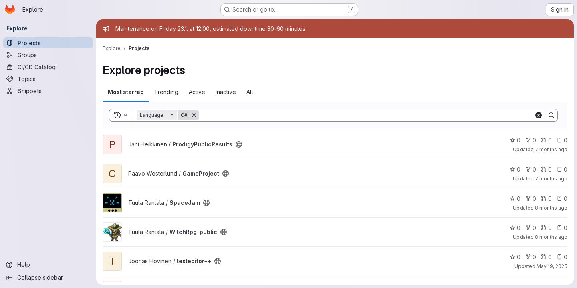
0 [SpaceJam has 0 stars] (515, 198)
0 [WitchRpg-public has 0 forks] (530, 227)
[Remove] (194, 115)
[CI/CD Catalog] (48, 66)
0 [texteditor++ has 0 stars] (515, 257)
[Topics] (48, 78)
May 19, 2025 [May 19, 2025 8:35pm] (552, 266)
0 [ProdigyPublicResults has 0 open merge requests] (546, 140)
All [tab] (249, 91)
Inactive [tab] (226, 91)
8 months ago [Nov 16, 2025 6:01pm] (551, 237)
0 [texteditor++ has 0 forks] (530, 257)
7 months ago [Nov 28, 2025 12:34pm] (551, 149)
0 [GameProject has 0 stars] (515, 169)
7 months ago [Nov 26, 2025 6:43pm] (551, 179)
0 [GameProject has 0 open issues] (562, 169)
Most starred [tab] (126, 91)
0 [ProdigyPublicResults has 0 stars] (515, 140)
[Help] (48, 264)
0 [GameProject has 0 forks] (530, 169)
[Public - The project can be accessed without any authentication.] (239, 144)
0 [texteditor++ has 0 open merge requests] (546, 257)
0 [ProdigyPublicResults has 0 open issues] (562, 140)
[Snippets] (48, 90)
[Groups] (48, 54)
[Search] (366, 115)
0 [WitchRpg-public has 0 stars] (515, 227)
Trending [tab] (166, 91)
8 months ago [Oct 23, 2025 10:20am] (551, 208)
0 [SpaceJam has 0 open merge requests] (546, 198)
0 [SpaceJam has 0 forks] (530, 198)
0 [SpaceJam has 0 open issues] (562, 198)
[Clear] (538, 115)
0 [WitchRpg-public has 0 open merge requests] (546, 227)
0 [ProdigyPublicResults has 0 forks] (530, 140)
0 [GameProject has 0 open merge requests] (546, 169)
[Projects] (48, 42)
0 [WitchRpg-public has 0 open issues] (562, 227)
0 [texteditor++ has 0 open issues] (562, 257)
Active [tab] (197, 91)
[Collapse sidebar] (48, 277)
